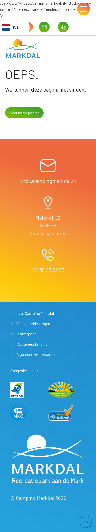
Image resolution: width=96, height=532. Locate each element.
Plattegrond (26, 333)
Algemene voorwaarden (36, 354)
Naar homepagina (24, 112)
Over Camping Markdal (35, 313)
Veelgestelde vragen (33, 323)
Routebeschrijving (32, 344)
